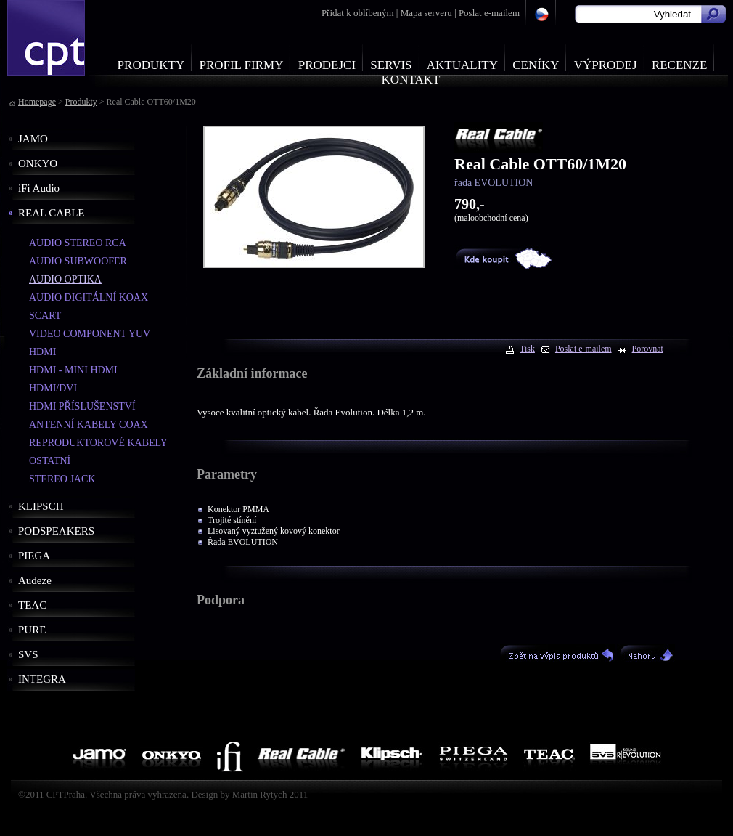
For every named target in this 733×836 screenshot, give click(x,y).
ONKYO (37, 163)
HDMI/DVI (53, 388)
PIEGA (34, 555)
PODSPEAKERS (56, 531)
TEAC (32, 605)
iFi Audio (39, 188)
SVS (28, 654)
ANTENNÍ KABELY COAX (88, 424)
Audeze (35, 580)
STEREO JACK (62, 479)
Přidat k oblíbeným (358, 12)
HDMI (42, 351)
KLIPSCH (41, 506)
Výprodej (605, 65)
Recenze (680, 65)
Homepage (37, 102)
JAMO (33, 139)
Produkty (151, 65)
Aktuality (462, 65)
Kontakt (411, 79)
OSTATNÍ (49, 460)
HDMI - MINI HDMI (73, 370)
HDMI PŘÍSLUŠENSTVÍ (82, 406)
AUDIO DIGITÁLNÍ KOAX (88, 297)
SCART (45, 315)
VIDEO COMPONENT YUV (89, 333)
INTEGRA (42, 679)
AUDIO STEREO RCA (77, 243)
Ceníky (535, 65)
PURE (32, 630)
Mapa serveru (426, 12)
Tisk (527, 349)
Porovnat (647, 349)
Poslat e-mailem (489, 12)
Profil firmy (241, 65)
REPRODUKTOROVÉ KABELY (98, 442)
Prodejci (327, 65)
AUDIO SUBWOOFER (78, 261)
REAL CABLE (51, 213)
